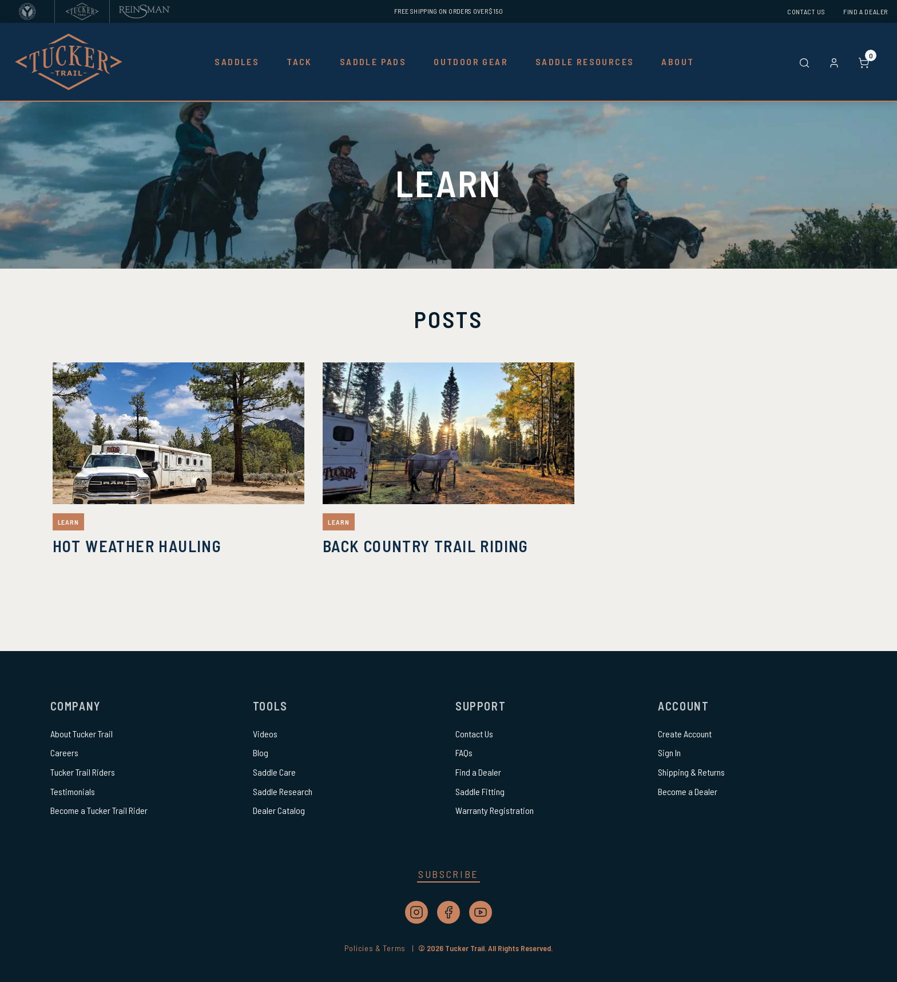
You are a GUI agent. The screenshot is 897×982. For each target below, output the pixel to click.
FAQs (464, 752)
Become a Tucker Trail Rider (99, 810)
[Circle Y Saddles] (27, 11)
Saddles (237, 61)
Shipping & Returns (691, 772)
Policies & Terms (381, 948)
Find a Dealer (865, 11)
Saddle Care (274, 772)
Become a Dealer (687, 791)
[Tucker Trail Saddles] (82, 11)
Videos (265, 733)
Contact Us (806, 11)
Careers (64, 752)
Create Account (685, 733)
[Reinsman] (144, 11)
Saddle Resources (584, 61)
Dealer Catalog (279, 810)
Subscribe (448, 874)
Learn (69, 522)
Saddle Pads (373, 61)
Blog (260, 752)
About (677, 61)
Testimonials (72, 791)
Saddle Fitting (480, 791)
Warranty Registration (494, 810)
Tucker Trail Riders (82, 772)
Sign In (669, 752)
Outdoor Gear (471, 61)
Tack (299, 61)
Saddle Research (282, 791)
